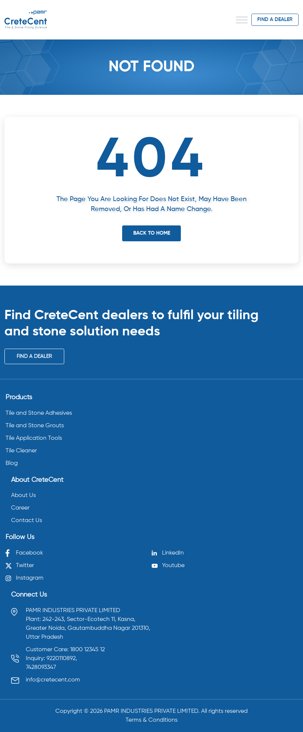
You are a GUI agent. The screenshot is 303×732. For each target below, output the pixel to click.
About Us (23, 495)
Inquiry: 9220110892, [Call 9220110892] (51, 659)
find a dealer (275, 19)
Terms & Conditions (151, 720)
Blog (12, 463)
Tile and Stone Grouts (35, 426)
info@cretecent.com (53, 680)
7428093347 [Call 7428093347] (41, 667)
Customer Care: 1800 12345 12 (65, 650)
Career (20, 508)
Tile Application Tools (34, 438)
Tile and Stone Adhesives (39, 413)
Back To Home (151, 233)
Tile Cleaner (21, 451)
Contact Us (26, 521)
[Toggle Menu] (242, 19)
